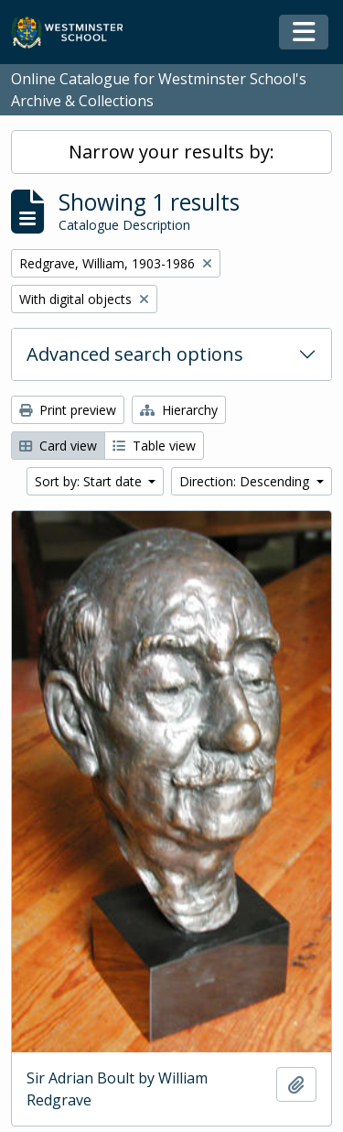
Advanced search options (135, 354)
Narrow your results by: (171, 151)
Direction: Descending (246, 481)
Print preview (67, 410)
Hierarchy (179, 410)
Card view (58, 445)
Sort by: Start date (90, 481)
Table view (154, 445)
